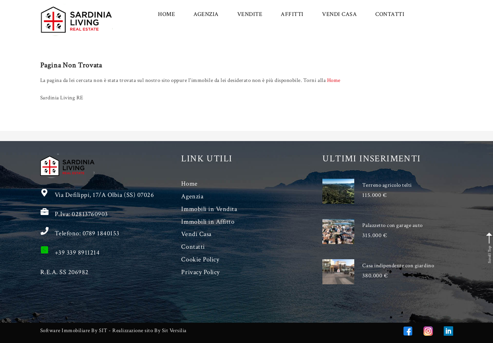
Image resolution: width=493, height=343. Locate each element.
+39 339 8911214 (77, 252)
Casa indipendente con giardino (398, 265)
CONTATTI (389, 14)
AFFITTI (292, 14)
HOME (166, 14)
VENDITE (250, 14)
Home (333, 80)
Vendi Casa (196, 234)
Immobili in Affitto (207, 222)
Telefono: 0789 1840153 (87, 233)
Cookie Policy (200, 259)
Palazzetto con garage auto (392, 225)
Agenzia (192, 196)
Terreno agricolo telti (386, 185)
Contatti (193, 247)
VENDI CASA (339, 14)
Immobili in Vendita (209, 209)
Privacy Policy (200, 272)
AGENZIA (206, 14)
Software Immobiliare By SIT (74, 330)
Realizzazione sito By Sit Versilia (149, 330)
